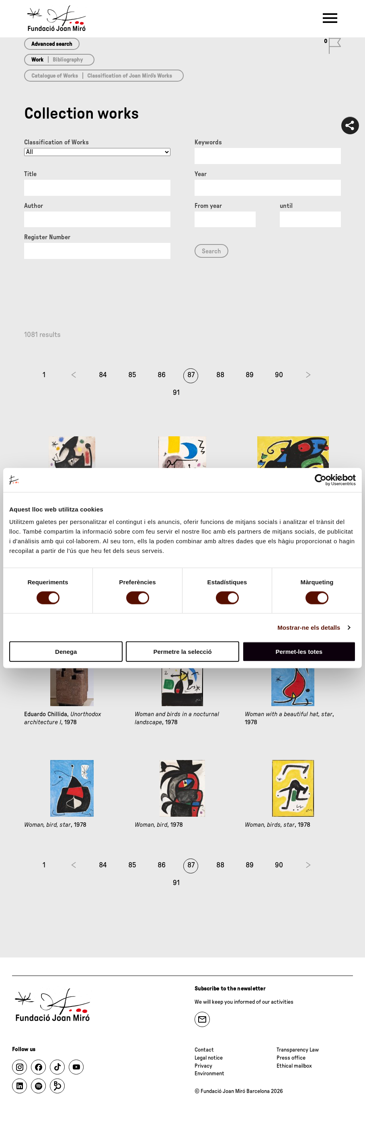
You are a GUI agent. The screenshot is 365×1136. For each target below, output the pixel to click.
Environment (209, 1073)
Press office (291, 1058)
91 (176, 392)
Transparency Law (298, 1050)
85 (132, 375)
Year (201, 174)
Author (33, 206)
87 (191, 375)
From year (208, 206)
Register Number (47, 237)
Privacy (203, 1066)
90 (279, 375)
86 (162, 375)
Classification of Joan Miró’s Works (129, 76)
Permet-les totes (298, 651)
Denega (66, 651)
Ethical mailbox (294, 1066)
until (286, 206)
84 (103, 375)
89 (250, 375)
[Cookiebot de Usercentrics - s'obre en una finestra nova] (320, 480)
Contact (204, 1050)
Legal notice (209, 1058)
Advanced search (51, 44)
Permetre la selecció (182, 651)
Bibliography (68, 60)
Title (30, 174)
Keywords (208, 142)
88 (220, 375)
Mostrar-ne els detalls (308, 627)
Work (37, 60)
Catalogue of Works (54, 76)
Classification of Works (56, 142)
